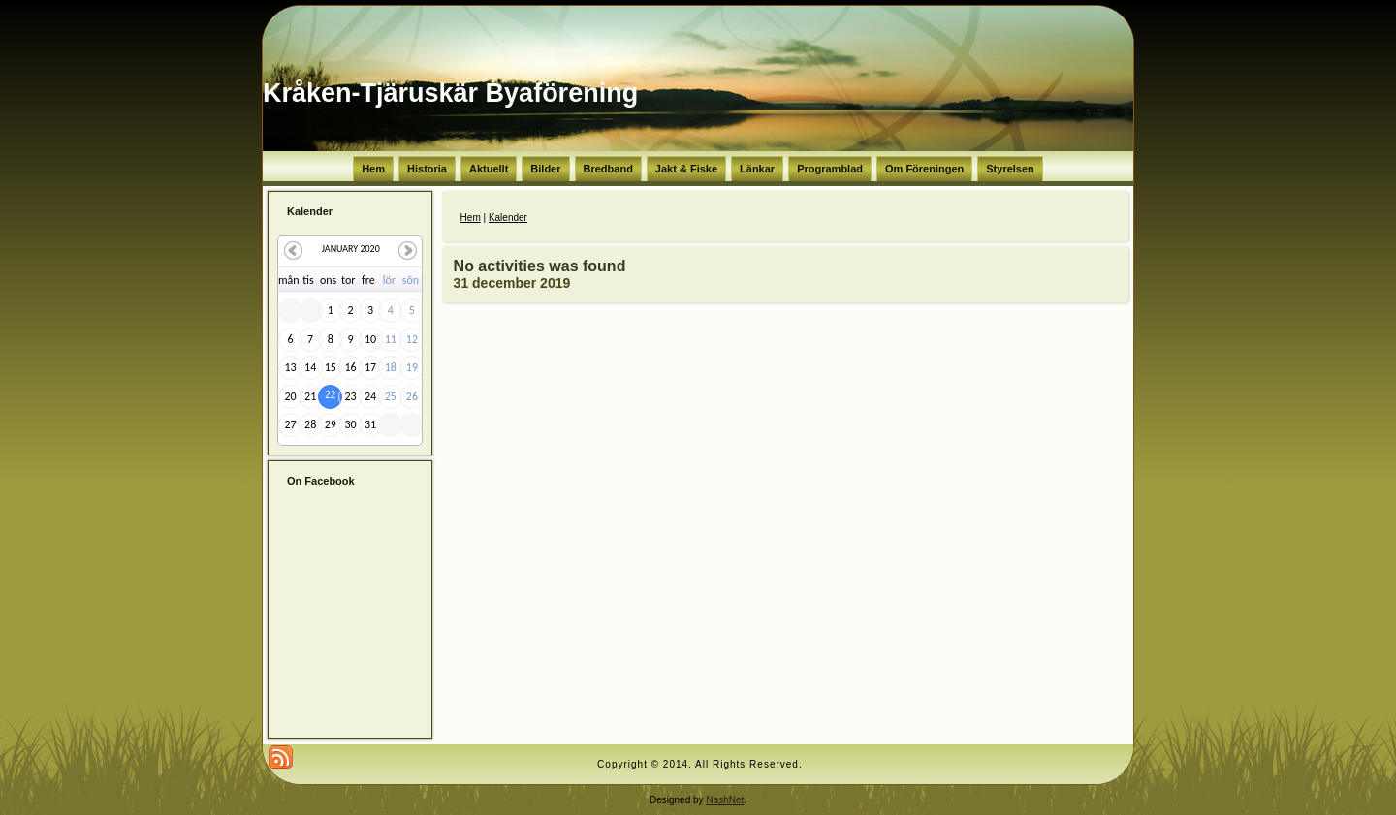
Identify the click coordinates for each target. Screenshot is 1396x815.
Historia (427, 168)
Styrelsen (1010, 168)
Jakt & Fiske (686, 168)
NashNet (725, 800)
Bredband (608, 168)
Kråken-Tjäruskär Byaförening (450, 93)
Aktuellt (488, 168)
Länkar (757, 168)
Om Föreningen (924, 168)
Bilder (545, 168)
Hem (373, 168)
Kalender (508, 217)
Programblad (830, 168)
